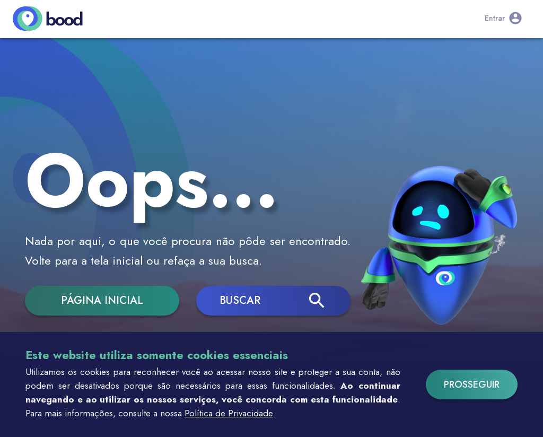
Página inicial (102, 300)
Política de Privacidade (229, 413)
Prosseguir (472, 384)
